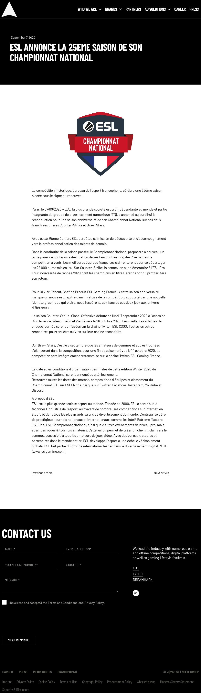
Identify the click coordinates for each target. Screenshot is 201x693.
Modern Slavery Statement (177, 681)
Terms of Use (68, 681)
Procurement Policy (119, 681)
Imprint (7, 681)
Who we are (89, 9)
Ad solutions (158, 9)
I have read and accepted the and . (57, 603)
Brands (113, 9)
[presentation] (32, 620)
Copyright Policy (91, 681)
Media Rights (42, 671)
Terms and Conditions (63, 603)
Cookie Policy (46, 681)
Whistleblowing (146, 681)
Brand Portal (68, 671)
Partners (133, 9)
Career (180, 9)
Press (194, 9)
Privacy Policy (94, 603)
